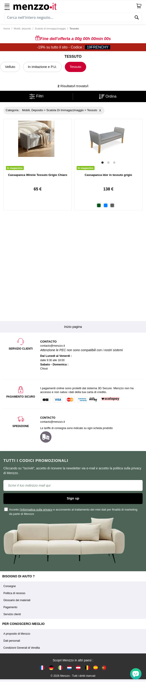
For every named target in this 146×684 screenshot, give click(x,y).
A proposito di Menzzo (16, 633)
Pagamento (10, 607)
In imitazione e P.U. (42, 67)
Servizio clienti (12, 614)
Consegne (9, 586)
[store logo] (74, 6)
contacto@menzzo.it (52, 421)
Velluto (10, 67)
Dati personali (11, 640)
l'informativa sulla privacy (36, 509)
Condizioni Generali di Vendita (21, 647)
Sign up (73, 498)
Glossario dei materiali (16, 600)
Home (6, 28)
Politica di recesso (14, 593)
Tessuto (75, 67)
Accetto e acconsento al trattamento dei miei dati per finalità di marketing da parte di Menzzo (71, 511)
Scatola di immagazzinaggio (50, 28)
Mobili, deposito (22, 28)
